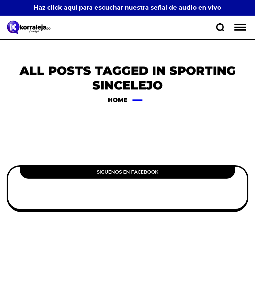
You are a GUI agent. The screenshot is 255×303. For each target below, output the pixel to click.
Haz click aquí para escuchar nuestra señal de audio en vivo (127, 7)
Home (118, 100)
